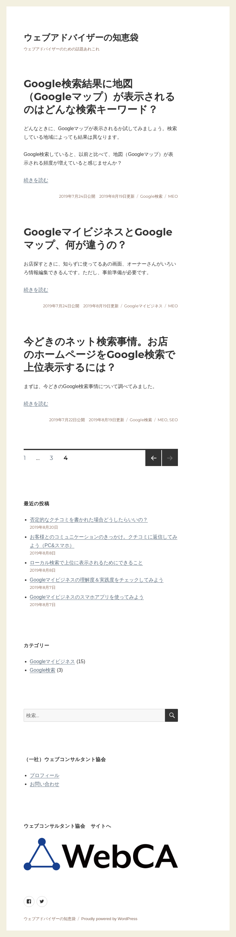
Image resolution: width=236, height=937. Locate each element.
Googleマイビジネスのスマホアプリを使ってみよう (87, 597)
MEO (173, 196)
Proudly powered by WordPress (109, 918)
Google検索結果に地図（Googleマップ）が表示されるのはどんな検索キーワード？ (99, 96)
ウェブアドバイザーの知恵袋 (81, 37)
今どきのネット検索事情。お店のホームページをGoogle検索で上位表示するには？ (99, 354)
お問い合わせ (44, 784)
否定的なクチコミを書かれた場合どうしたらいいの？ (89, 519)
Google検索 (151, 196)
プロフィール (44, 775)
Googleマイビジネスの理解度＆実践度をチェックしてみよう (97, 579)
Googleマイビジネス (143, 305)
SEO (173, 419)
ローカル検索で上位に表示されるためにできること (86, 562)
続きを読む (36, 180)
